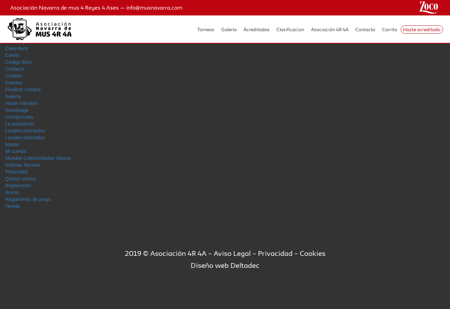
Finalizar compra (22, 89)
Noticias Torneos (22, 165)
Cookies (14, 76)
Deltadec (244, 265)
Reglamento (18, 185)
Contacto (365, 29)
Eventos (14, 82)
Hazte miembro (21, 103)
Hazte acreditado (421, 29)
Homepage (17, 110)
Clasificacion (290, 29)
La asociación (20, 124)
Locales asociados (25, 137)
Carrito (389, 29)
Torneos (205, 29)
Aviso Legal (232, 253)
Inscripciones (19, 117)
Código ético (18, 62)
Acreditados (257, 29)
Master (12, 144)
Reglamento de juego (28, 199)
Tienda (12, 206)
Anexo (12, 192)
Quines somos (20, 178)
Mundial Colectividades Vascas (38, 158)
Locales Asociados (25, 130)
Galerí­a (13, 96)
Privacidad (16, 172)
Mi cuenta (15, 151)
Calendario (16, 48)
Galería (229, 29)
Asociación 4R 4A (329, 29)
